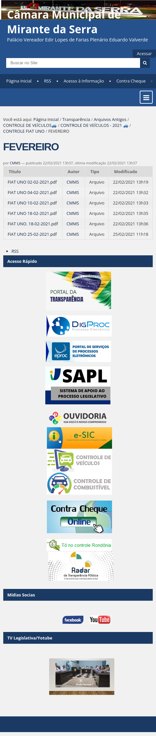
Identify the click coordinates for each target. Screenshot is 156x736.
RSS (47, 81)
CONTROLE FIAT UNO (24, 131)
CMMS (15, 162)
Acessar (144, 53)
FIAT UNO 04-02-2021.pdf (32, 192)
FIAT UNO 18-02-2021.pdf (32, 213)
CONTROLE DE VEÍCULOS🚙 (30, 125)
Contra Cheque (131, 81)
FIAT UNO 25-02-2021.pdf (32, 234)
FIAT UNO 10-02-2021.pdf (32, 203)
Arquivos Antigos (110, 119)
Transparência (76, 119)
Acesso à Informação (84, 81)
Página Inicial (19, 81)
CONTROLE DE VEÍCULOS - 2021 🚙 (94, 125)
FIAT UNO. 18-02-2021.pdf (32, 224)
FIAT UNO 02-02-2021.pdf (32, 182)
